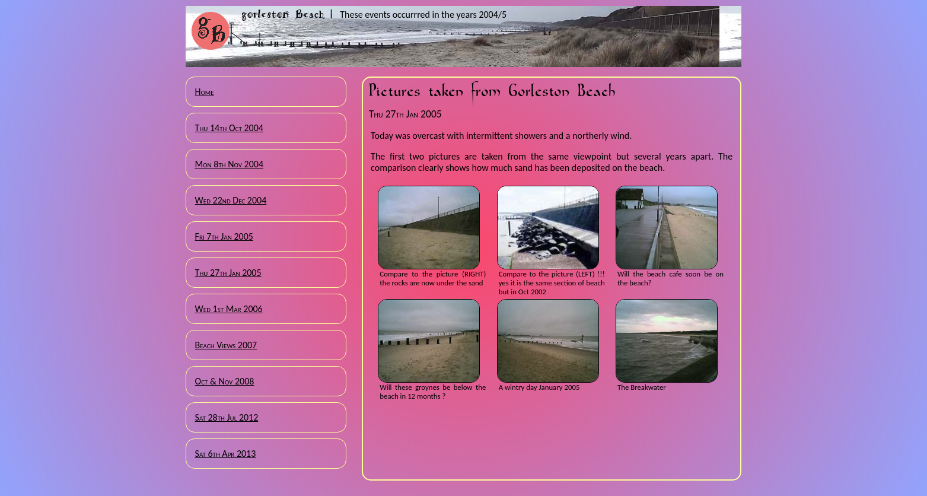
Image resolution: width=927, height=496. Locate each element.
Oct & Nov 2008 (224, 381)
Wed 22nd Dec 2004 (231, 200)
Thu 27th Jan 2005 (228, 272)
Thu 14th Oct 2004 (229, 127)
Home (204, 91)
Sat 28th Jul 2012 (227, 417)
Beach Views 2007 (226, 345)
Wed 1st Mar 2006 (229, 308)
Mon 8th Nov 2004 (229, 164)
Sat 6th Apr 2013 (225, 453)
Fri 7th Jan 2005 (224, 236)
